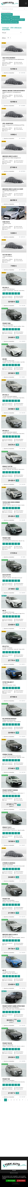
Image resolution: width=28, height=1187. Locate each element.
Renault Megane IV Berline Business (10, 17)
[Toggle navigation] (26, 3)
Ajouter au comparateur (9, 72)
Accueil (14, 1170)
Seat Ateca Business (7, 14)
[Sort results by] (14, 32)
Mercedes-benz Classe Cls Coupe (10, 22)
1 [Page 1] (5, 1100)
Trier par (4, 32)
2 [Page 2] (8, 1100)
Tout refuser (21, 1180)
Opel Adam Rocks (6, 19)
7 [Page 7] (22, 1100)
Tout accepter (10, 1180)
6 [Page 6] (19, 1100)
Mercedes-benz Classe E (18, 19)
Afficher (4, 38)
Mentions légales (14, 1173)
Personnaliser (15, 1183)
